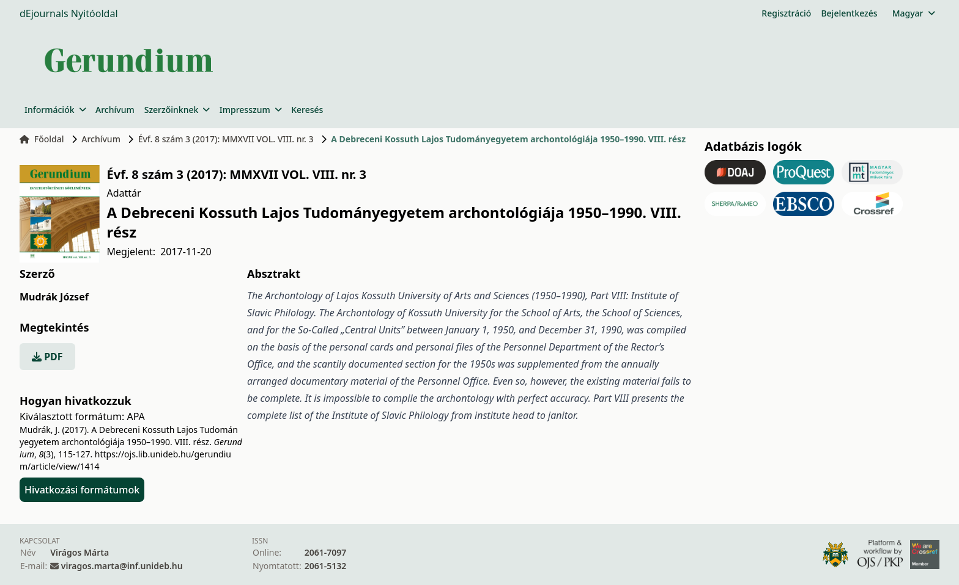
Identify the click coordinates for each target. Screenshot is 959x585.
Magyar (913, 13)
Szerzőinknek (177, 109)
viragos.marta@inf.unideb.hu (122, 566)
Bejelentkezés (849, 13)
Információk (55, 109)
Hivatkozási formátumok (81, 489)
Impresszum (250, 109)
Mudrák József (54, 296)
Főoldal (42, 139)
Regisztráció (786, 13)
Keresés (307, 109)
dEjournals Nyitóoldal (69, 13)
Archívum (115, 109)
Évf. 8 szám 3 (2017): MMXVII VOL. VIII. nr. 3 (226, 139)
